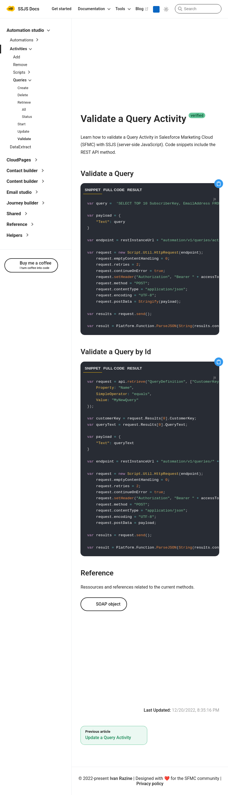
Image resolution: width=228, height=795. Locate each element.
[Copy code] (218, 183)
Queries (22, 80)
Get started (61, 9)
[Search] (198, 8)
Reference (20, 224)
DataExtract (20, 146)
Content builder (25, 181)
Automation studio (28, 30)
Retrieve (24, 102)
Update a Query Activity (108, 737)
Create (23, 88)
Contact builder (25, 170)
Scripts (21, 72)
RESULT (134, 190)
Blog (142, 8)
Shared (17, 213)
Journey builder (25, 203)
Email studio (22, 192)
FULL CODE (114, 190)
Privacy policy (149, 783)
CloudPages (22, 160)
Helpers (17, 235)
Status (27, 117)
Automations (24, 40)
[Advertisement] (149, 65)
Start (21, 124)
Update (23, 131)
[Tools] (122, 9)
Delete (23, 95)
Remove (20, 65)
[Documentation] (93, 9)
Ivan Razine (121, 778)
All (24, 109)
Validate (24, 139)
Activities (21, 48)
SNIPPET (92, 190)
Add (16, 57)
